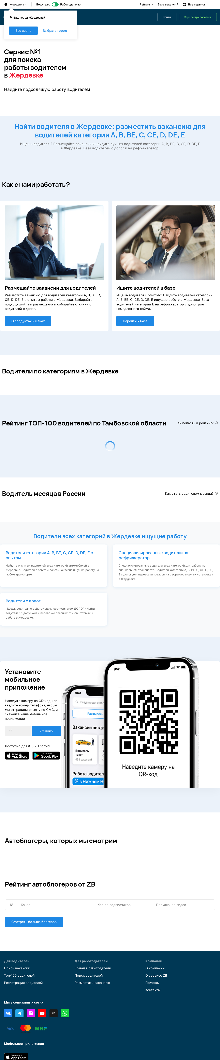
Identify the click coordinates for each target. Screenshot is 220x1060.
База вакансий (168, 4)
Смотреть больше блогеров (34, 922)
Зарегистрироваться (197, 17)
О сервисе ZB (156, 975)
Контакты (153, 990)
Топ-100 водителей (19, 975)
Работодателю (70, 4)
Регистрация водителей (23, 983)
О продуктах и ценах (28, 321)
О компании (155, 968)
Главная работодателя (93, 968)
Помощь (152, 983)
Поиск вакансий (17, 968)
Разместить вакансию (92, 983)
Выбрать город (55, 30)
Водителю (43, 4)
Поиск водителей (89, 975)
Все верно (23, 31)
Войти (167, 17)
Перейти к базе (135, 321)
